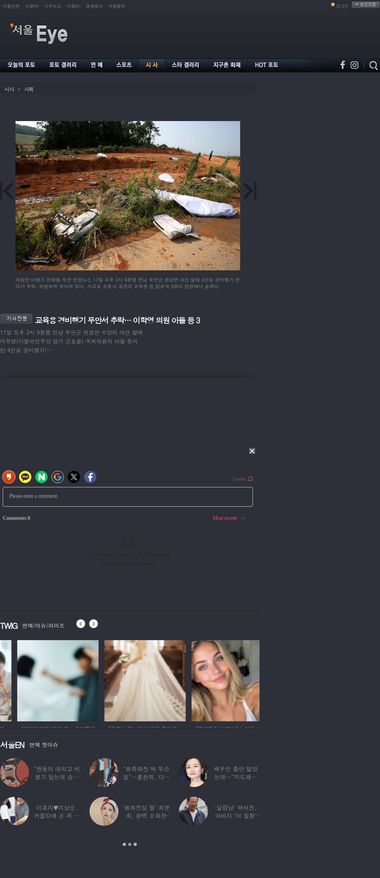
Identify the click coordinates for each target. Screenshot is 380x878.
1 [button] (124, 844)
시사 (9, 89)
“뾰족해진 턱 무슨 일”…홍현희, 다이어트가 (146, 777)
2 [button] (129, 844)
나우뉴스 (52, 6)
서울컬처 (117, 6)
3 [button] (135, 844)
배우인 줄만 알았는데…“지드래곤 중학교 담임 (235, 777)
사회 (28, 89)
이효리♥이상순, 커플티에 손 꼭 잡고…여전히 (57, 815)
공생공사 (94, 6)
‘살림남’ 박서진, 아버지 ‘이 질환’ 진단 (235, 815)
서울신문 (11, 6)
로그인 (342, 6)
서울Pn (32, 6)
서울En (73, 6)
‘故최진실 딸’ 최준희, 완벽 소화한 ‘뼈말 (146, 815)
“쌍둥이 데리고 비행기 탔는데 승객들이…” (56, 777)
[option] (108, 679)
